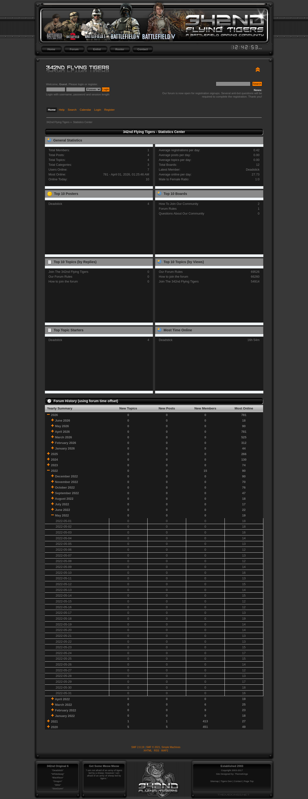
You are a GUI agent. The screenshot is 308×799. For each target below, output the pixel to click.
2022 (54, 471)
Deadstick (252, 169)
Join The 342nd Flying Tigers (68, 272)
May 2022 (62, 515)
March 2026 (63, 437)
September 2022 (67, 493)
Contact (142, 49)
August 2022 (64, 498)
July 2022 (62, 504)
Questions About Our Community (181, 213)
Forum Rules (167, 208)
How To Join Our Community (178, 204)
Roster (119, 49)
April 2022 (62, 699)
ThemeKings (241, 774)
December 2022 (66, 476)
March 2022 (63, 705)
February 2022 (65, 710)
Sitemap (214, 781)
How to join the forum (63, 281)
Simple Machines (170, 747)
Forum (74, 49)
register (92, 84)
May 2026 (62, 426)
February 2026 (65, 443)
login (81, 84)
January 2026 (65, 448)
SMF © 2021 (153, 747)
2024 (54, 459)
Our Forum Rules (60, 276)
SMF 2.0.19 (137, 747)
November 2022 (66, 482)
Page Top (248, 781)
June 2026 (62, 420)
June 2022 (62, 510)
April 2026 (62, 431)
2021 (54, 721)
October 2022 (65, 487)
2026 (54, 415)
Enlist (97, 49)
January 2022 (65, 716)
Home (51, 49)
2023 (54, 465)
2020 (54, 727)
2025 (54, 454)
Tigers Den (226, 781)
